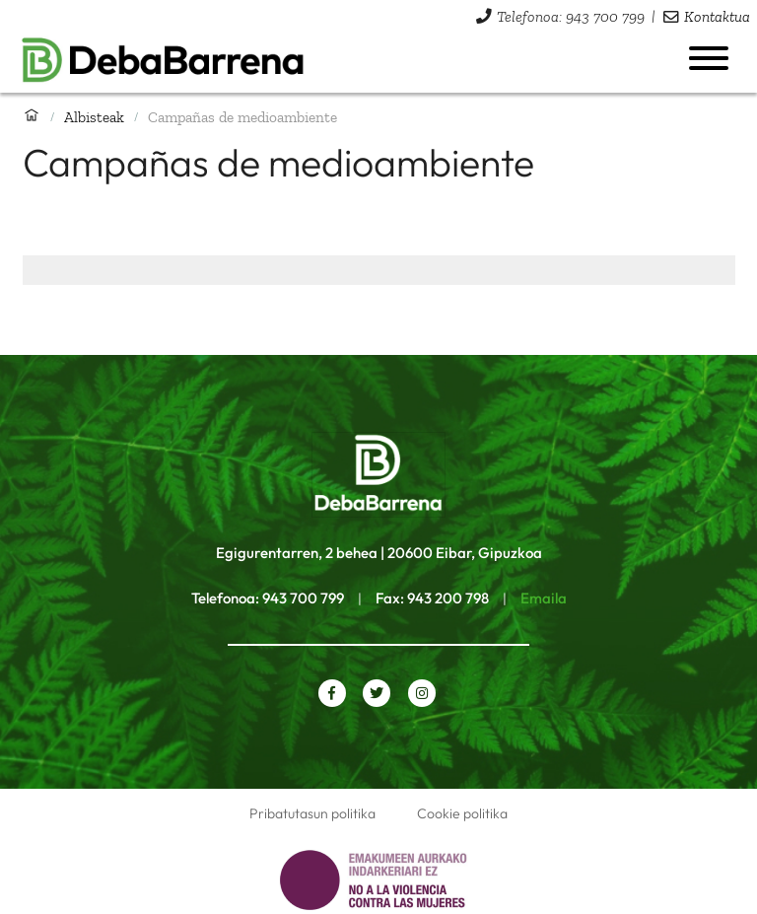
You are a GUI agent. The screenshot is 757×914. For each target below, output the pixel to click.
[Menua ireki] (708, 58)
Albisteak (94, 116)
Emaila (543, 598)
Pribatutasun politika (312, 813)
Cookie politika (462, 813)
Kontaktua (717, 16)
